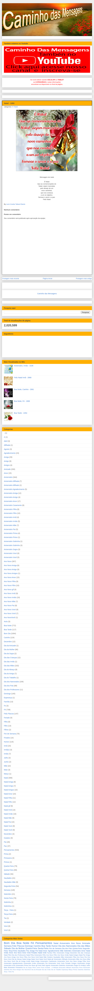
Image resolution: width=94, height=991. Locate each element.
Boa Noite (7, 626)
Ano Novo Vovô (10, 613)
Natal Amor (8, 794)
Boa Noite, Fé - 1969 (22, 401)
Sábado (7, 874)
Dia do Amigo (9, 674)
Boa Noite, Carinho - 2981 (24, 389)
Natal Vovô (8, 830)
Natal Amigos (9, 790)
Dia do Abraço (9, 670)
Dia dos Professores (11, 690)
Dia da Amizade (10, 646)
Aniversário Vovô (10, 557)
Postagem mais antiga (84, 278)
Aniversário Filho (10, 513)
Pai (5, 842)
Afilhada (7, 445)
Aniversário (8, 477)
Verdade (7, 922)
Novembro (8, 834)
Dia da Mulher (9, 649)
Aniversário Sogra (11, 549)
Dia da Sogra (9, 654)
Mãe (5, 766)
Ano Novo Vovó (10, 610)
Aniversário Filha (10, 509)
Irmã (5, 746)
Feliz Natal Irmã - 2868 (22, 378)
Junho (6, 762)
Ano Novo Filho (10, 585)
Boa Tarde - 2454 (20, 413)
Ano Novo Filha (10, 581)
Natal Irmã (8, 810)
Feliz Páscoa (9, 714)
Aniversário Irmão (10, 521)
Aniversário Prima (10, 533)
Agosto (6, 449)
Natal (16, 107)
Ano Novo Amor (10, 577)
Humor (6, 742)
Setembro (7, 894)
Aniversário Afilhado (11, 485)
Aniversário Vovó (10, 553)
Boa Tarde (8, 630)
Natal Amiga (8, 782)
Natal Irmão (8, 814)
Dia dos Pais (9, 686)
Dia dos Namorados (11, 682)
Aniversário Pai (9, 529)
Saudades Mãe (9, 882)
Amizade (7, 469)
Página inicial (47, 278)
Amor (6, 473)
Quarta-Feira (9, 866)
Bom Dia (7, 633)
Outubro (7, 838)
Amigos (7, 465)
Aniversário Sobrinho (12, 545)
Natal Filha (8, 798)
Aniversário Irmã (10, 517)
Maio (6, 770)
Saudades (8, 878)
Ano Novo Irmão (10, 597)
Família (7, 702)
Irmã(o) (6, 750)
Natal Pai (7, 822)
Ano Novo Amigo (10, 569)
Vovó (6, 926)
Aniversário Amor (10, 501)
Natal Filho (8, 802)
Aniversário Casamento (13, 505)
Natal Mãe (8, 818)
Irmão (6, 754)
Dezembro (8, 642)
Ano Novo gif (9, 589)
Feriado (7, 718)
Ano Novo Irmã (9, 593)
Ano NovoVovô (9, 617)
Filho (6, 726)
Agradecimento (9, 453)
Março (6, 774)
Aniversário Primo (10, 537)
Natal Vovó (8, 826)
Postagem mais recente (10, 278)
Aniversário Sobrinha (12, 541)
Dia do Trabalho (10, 678)
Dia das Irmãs (9, 662)
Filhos (6, 730)
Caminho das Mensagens (47, 294)
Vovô (6, 930)
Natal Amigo (8, 786)
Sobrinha (7, 902)
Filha (6, 722)
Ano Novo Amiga (10, 565)
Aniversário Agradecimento (14, 489)
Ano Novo (7, 561)
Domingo (7, 694)
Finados (7, 738)
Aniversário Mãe (10, 525)
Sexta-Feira (8, 898)
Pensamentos (9, 850)
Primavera (8, 858)
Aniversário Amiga (11, 493)
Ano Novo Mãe (9, 601)
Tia (5, 918)
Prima (6, 854)
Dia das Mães (9, 666)
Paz (5, 846)
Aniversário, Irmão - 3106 (23, 366)
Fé (5, 710)
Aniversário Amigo (11, 497)
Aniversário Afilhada (11, 481)
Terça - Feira (9, 910)
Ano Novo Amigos (11, 573)
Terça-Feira (8, 914)
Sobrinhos (8, 906)
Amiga (6, 457)
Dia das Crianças (10, 658)
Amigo (6, 461)
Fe (5, 706)
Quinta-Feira (8, 870)
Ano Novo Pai (9, 605)
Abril (5, 441)
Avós (6, 621)
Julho (6, 758)
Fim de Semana (10, 734)
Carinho (7, 638)
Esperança (8, 698)
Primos (6, 862)
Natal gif (7, 806)
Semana (7, 890)
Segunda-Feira (9, 886)
